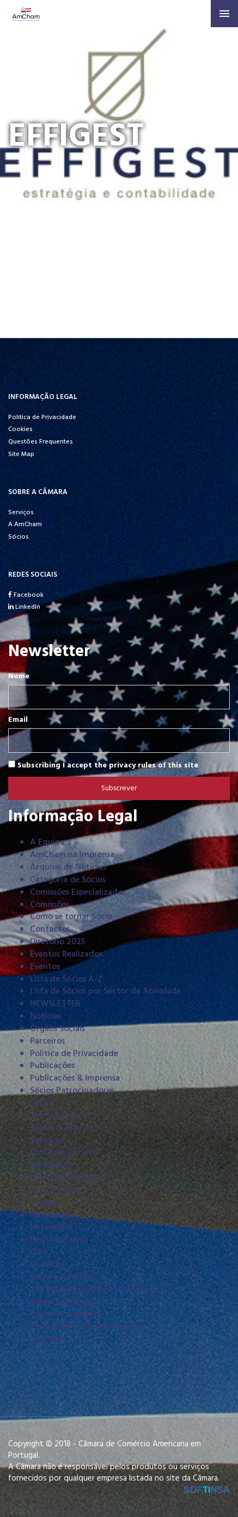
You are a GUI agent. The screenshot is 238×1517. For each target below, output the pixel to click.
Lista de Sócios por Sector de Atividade (105, 991)
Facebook (26, 595)
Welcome (48, 1339)
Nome (18, 676)
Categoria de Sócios (68, 880)
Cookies (20, 429)
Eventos (45, 967)
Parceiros (47, 1041)
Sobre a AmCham (63, 1277)
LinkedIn (24, 607)
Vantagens (50, 1141)
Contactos (50, 929)
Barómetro (50, 1165)
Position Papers (59, 1240)
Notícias (45, 1016)
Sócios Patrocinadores (72, 1091)
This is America (58, 1116)
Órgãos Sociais (57, 1029)
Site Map (21, 454)
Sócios (18, 537)
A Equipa (47, 842)
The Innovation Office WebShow (91, 1290)
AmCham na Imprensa (72, 855)
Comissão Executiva (67, 1178)
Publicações (52, 1066)
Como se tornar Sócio (71, 917)
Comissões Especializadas (77, 892)
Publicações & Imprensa (75, 1078)
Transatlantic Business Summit (88, 1327)
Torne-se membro (64, 1314)
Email (18, 720)
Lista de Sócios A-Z (66, 979)
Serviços (21, 512)
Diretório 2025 (58, 942)
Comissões (49, 905)
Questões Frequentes (40, 441)
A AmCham (25, 524)
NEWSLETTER (55, 1004)
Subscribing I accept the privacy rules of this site (103, 765)
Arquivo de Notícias (68, 867)
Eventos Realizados (66, 954)
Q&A (39, 1252)
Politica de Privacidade (42, 417)
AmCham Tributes (65, 1153)
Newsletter (51, 1215)
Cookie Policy (55, 1190)
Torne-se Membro (64, 1128)
